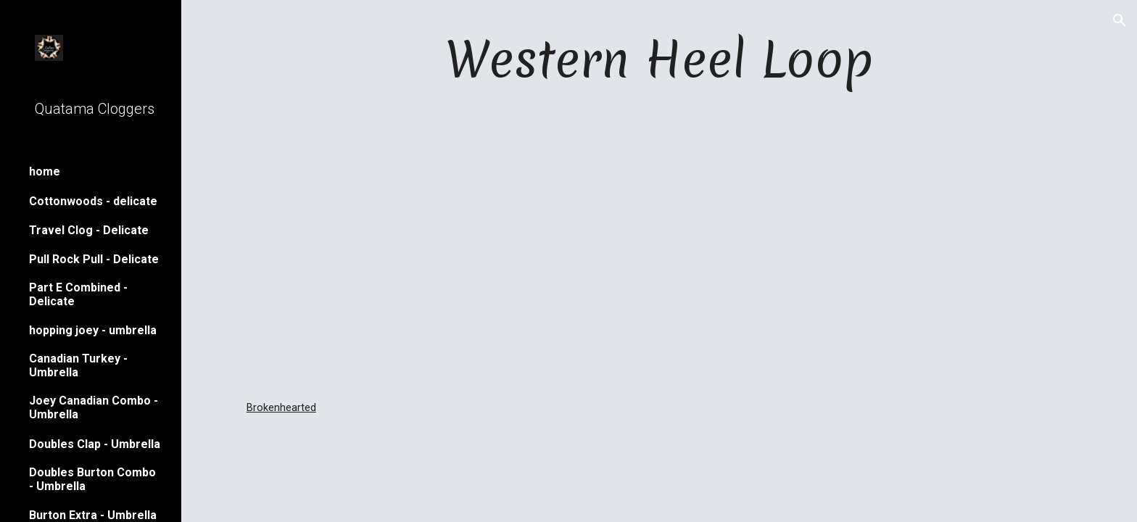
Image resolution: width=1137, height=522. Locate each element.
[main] (659, 59)
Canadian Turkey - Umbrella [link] (78, 365)
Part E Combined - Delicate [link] (78, 294)
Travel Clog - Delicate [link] (89, 230)
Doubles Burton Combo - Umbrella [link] (92, 479)
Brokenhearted (281, 407)
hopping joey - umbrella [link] (93, 330)
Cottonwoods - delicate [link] (93, 201)
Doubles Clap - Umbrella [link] (94, 444)
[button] (1119, 20)
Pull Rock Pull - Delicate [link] (94, 259)
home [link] (44, 171)
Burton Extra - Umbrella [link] (93, 515)
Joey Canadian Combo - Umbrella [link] (93, 407)
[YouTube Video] (658, 246)
